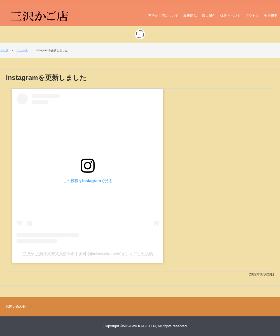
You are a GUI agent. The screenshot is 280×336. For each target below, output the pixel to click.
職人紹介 (208, 16)
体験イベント (230, 16)
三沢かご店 (40, 17)
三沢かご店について (163, 16)
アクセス (252, 16)
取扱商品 (190, 16)
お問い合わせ (16, 307)
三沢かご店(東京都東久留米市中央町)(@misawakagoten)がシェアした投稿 (87, 254)
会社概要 (270, 16)
